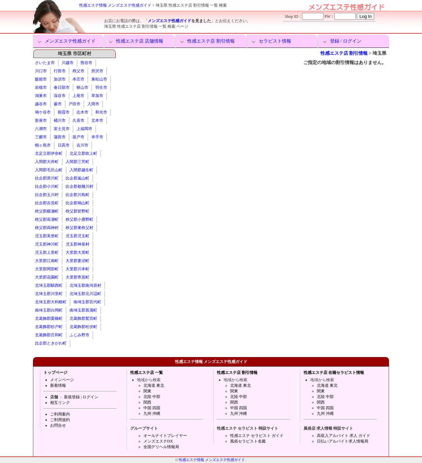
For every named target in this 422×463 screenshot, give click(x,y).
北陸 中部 (151, 396)
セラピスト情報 (275, 41)
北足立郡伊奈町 (49, 153)
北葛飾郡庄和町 (49, 335)
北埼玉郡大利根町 (51, 302)
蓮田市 (60, 137)
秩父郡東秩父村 (79, 227)
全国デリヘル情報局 (161, 447)
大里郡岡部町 (47, 269)
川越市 (68, 62)
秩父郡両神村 (47, 227)
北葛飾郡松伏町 (83, 326)
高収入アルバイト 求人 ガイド (343, 435)
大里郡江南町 (47, 260)
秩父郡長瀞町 (47, 219)
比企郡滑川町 (47, 178)
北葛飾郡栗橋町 (49, 318)
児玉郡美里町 (47, 236)
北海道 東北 (153, 385)
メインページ (62, 380)
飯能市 (41, 79)
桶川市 (60, 120)
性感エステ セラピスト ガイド (257, 435)
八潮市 (41, 128)
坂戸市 (78, 137)
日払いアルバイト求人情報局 (342, 441)
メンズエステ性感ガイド (169, 20)
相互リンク (60, 402)
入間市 (93, 104)
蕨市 (58, 104)
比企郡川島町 (77, 194)
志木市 (82, 112)
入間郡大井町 (47, 161)
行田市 (60, 71)
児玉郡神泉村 (77, 244)
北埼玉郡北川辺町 (85, 293)
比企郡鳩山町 (77, 203)
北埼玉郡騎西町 (49, 285)
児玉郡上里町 (47, 252)
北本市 (97, 120)
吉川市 (82, 145)
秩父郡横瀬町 (47, 211)
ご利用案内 (60, 414)
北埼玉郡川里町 (49, 293)
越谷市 (41, 104)
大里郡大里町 (77, 252)
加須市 (60, 79)
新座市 (41, 120)
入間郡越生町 (81, 170)
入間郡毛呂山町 (49, 170)
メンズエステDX (158, 441)
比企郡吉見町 (47, 203)
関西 (147, 402)
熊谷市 (86, 62)
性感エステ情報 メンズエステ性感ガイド (115, 5)
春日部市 (62, 87)
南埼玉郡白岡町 (49, 310)
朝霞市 (64, 112)
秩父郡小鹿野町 (79, 219)
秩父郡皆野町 (77, 211)
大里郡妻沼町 (77, 260)
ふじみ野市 (79, 335)
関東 (147, 391)
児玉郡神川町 (47, 244)
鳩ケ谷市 (43, 112)
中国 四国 (151, 408)
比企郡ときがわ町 (51, 343)
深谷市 (60, 95)
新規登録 (72, 397)
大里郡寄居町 (77, 277)
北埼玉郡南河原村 (85, 285)
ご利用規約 (60, 419)
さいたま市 (45, 62)
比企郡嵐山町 (77, 178)
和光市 (101, 112)
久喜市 (78, 120)
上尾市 (78, 95)
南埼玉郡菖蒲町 (83, 310)
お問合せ (58, 425)
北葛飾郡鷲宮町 (83, 318)
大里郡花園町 (47, 277)
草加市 (97, 95)
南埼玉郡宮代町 (87, 302)
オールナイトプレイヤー (165, 435)
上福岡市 (84, 128)
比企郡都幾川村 (79, 186)
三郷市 (41, 137)
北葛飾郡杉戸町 (49, 326)
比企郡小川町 (47, 186)
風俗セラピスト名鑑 (248, 441)
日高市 (64, 145)
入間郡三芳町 (77, 161)
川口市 (41, 71)
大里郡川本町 (77, 269)
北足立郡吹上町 (83, 153)
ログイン (90, 397)
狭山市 (82, 87)
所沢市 (97, 71)
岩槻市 (41, 87)
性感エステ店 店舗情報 (140, 41)
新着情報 (58, 385)
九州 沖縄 (151, 413)
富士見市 (62, 128)
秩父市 (78, 71)
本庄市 (78, 79)
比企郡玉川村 (47, 194)
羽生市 (101, 87)
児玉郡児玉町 (77, 236)
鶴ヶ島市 (43, 145)
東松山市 (99, 79)
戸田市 (74, 104)
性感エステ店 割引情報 (211, 41)
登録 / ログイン (345, 41)
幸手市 (97, 137)
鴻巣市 (41, 95)
